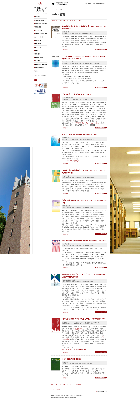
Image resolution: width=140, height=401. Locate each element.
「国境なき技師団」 (77, 329)
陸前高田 (66, 339)
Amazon (98, 81)
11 (74, 21)
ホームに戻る (56, 389)
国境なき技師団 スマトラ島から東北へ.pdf (74, 349)
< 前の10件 (54, 21)
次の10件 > (79, 21)
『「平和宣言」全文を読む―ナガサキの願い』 (86, 123)
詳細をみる (65, 49)
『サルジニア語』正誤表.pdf (71, 161)
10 (72, 21)
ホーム (53, 10)
